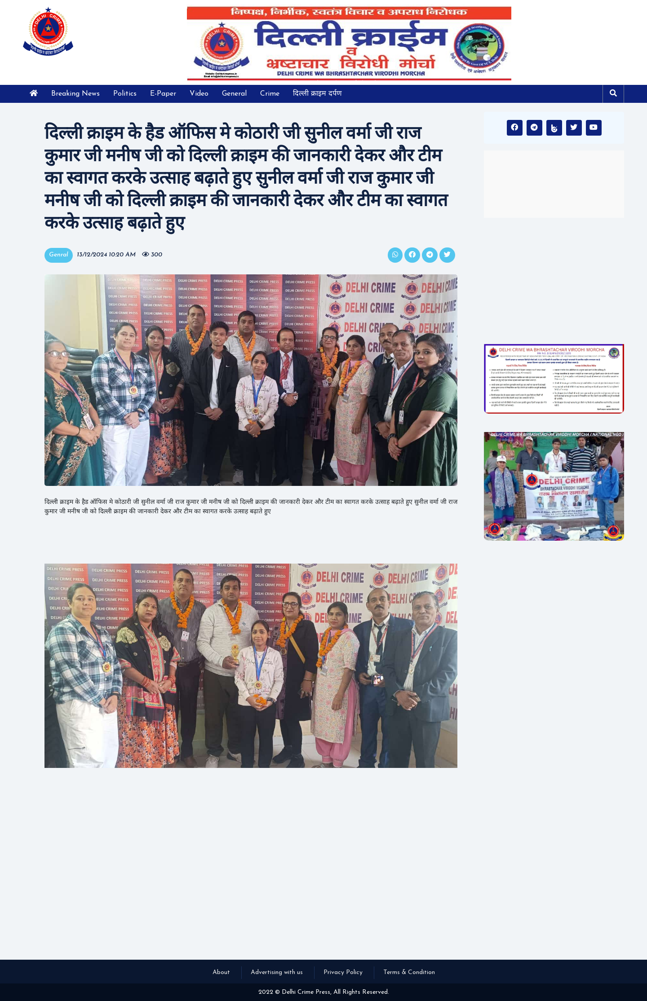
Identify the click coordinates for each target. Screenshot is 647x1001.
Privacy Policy (343, 972)
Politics (125, 93)
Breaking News (75, 93)
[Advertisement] (554, 281)
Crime (269, 93)
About (221, 972)
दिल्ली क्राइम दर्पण (317, 93)
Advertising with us (277, 972)
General (234, 93)
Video (199, 93)
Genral (58, 254)
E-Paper (163, 93)
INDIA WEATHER (554, 184)
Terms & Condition (409, 972)
